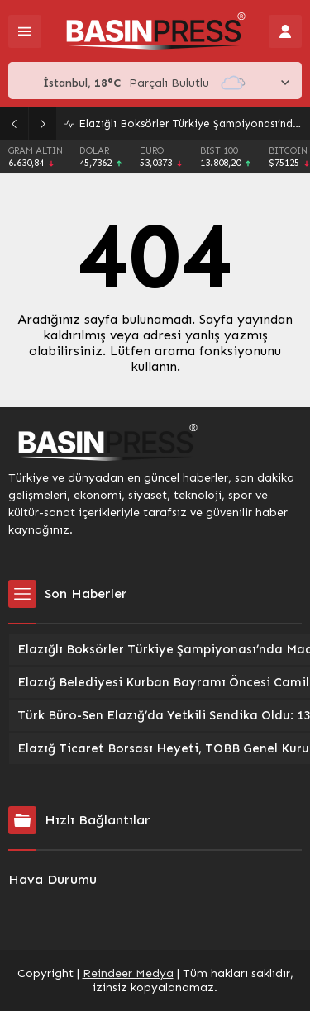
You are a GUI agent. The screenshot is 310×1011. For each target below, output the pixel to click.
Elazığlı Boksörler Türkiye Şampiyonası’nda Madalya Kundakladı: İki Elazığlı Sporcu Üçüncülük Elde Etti (190, 123)
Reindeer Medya (128, 973)
